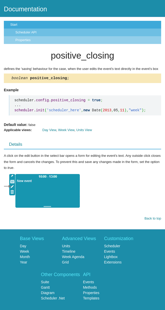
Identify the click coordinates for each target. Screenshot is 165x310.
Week (24, 252)
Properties (23, 40)
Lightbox (111, 258)
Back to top (152, 219)
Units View (84, 131)
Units (66, 247)
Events (109, 252)
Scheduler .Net (53, 299)
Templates (91, 299)
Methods (90, 288)
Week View (66, 131)
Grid (65, 263)
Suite (45, 283)
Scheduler (112, 247)
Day (23, 247)
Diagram (48, 293)
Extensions (112, 263)
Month (25, 258)
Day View (49, 131)
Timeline (68, 252)
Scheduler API (25, 32)
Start (13, 24)
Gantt (45, 288)
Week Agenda (73, 258)
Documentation (25, 9)
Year (23, 263)
